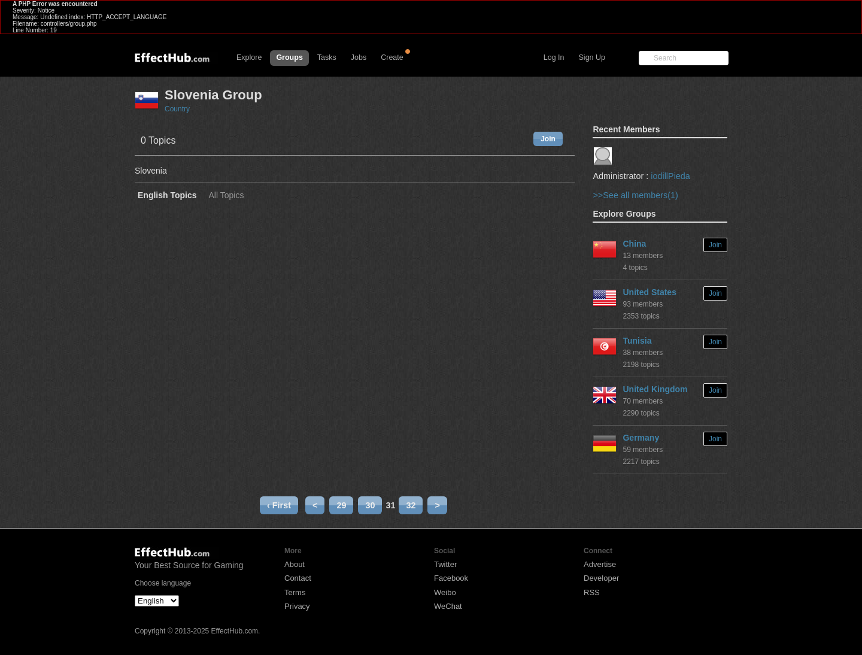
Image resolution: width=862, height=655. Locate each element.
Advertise (600, 564)
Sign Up (592, 57)
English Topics (167, 195)
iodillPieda (670, 176)
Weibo (445, 592)
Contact (297, 578)
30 (370, 505)
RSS (592, 592)
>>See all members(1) (635, 195)
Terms (294, 592)
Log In (554, 57)
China (634, 243)
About (294, 564)
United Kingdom (655, 389)
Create (392, 57)
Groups (289, 57)
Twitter (445, 564)
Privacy (297, 606)
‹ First (279, 505)
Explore (249, 57)
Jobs (358, 57)
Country (177, 109)
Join (548, 139)
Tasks (326, 57)
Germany (641, 437)
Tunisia (637, 340)
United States (649, 292)
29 (341, 505)
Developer (601, 578)
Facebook (451, 578)
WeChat (448, 606)
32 (410, 505)
